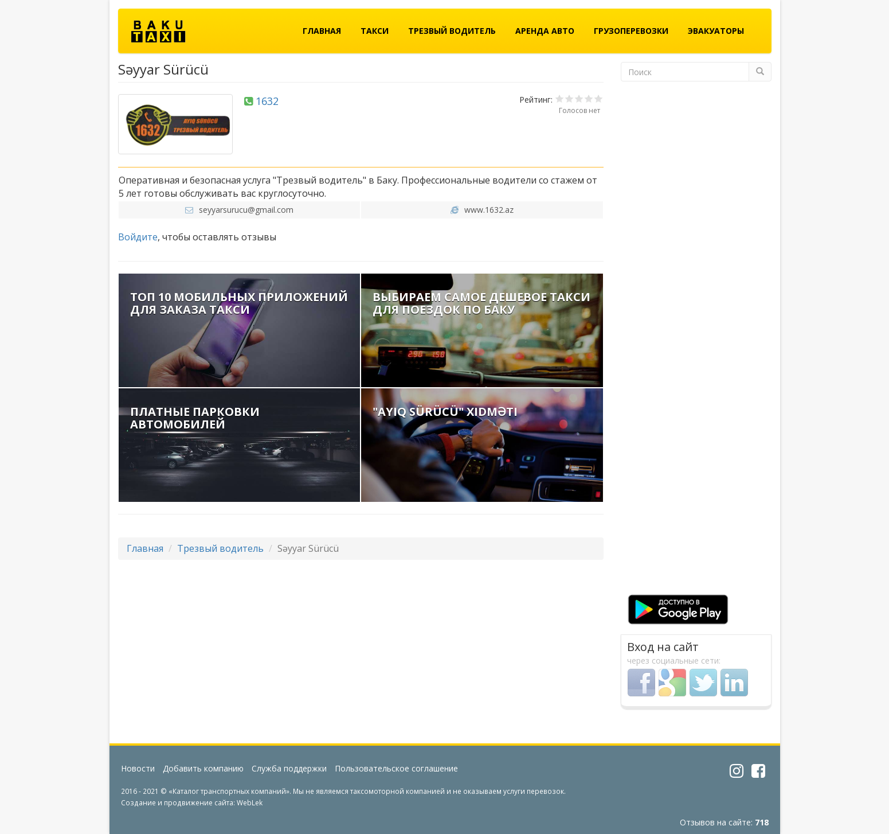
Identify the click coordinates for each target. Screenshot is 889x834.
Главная (322, 30)
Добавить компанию (203, 768)
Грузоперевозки (631, 30)
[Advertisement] (696, 341)
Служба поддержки (289, 768)
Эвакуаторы (716, 30)
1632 (267, 101)
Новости (138, 768)
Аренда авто (544, 30)
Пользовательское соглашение (396, 768)
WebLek (250, 802)
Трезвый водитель (452, 30)
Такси (375, 30)
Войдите (138, 237)
